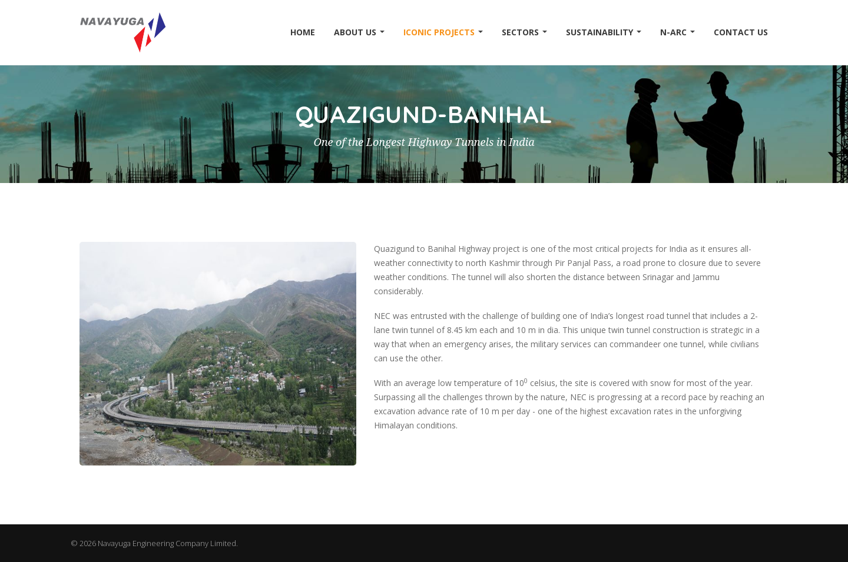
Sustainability (603, 32)
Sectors (524, 32)
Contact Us (741, 32)
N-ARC (677, 32)
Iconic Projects (443, 32)
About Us (359, 32)
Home (302, 32)
